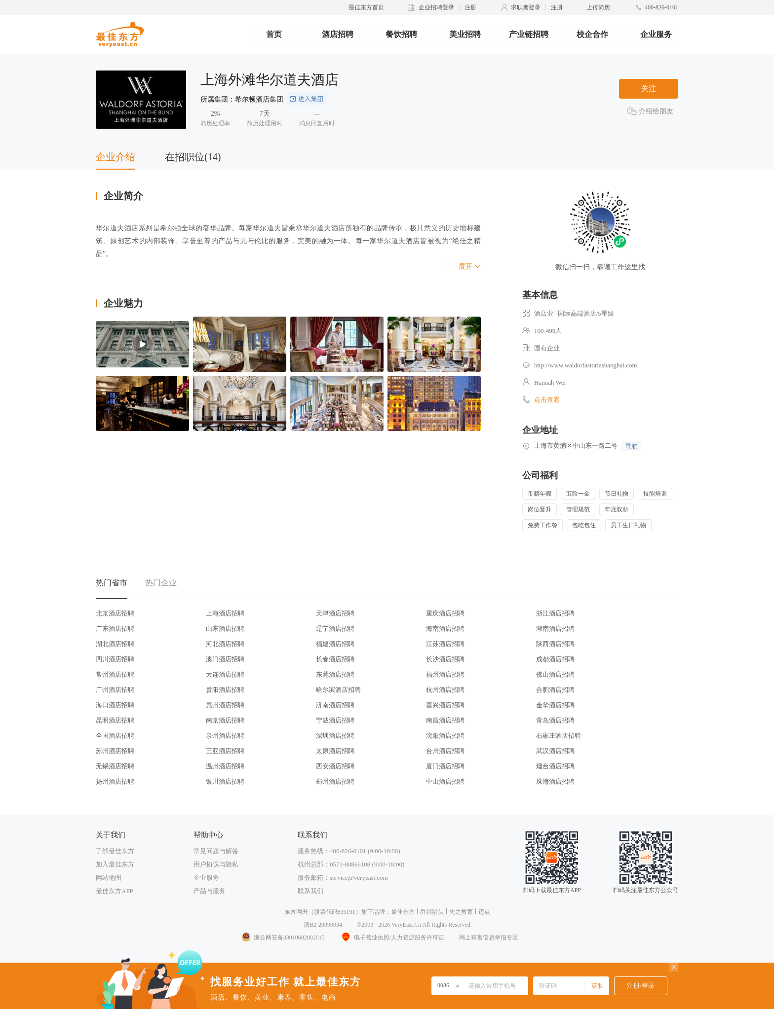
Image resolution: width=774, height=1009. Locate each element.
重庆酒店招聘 (445, 613)
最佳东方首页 (366, 7)
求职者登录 (526, 7)
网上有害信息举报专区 (488, 937)
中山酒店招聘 (445, 781)
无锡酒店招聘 (115, 766)
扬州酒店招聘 (115, 781)
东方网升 (296, 911)
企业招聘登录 (436, 7)
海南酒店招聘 (445, 628)
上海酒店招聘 (225, 613)
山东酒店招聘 (225, 628)
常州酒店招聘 (115, 674)
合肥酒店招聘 (555, 689)
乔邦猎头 (432, 911)
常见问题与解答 (216, 851)
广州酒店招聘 (115, 689)
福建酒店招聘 (335, 644)
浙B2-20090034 (323, 924)
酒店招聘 (337, 34)
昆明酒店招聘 (115, 720)
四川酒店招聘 (115, 659)
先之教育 (461, 911)
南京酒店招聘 (225, 720)
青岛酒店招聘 (555, 720)
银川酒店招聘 (225, 781)
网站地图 (108, 877)
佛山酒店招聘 (555, 674)
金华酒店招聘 (555, 705)
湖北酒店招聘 (115, 644)
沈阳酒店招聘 (445, 735)
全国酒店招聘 (115, 735)
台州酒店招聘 (445, 751)
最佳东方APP (114, 891)
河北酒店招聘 (225, 644)
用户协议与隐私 (216, 864)
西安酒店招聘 (335, 766)
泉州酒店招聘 (225, 735)
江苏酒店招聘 (445, 644)
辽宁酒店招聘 (335, 628)
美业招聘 (465, 34)
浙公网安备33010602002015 (283, 937)
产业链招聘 (528, 34)
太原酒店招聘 (335, 751)
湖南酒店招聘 (555, 628)
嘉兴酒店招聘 (445, 705)
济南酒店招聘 (335, 705)
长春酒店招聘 (335, 659)
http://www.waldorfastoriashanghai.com (585, 365)
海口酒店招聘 (115, 705)
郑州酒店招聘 (335, 781)
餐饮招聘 (401, 34)
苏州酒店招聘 (115, 751)
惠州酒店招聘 (225, 705)
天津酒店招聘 (335, 613)
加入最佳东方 (115, 864)
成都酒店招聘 (555, 659)
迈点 (484, 911)
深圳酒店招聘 (335, 735)
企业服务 (656, 34)
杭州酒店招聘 (445, 689)
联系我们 (310, 891)
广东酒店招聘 (115, 628)
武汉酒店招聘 (555, 751)
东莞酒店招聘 (335, 674)
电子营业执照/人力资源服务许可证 (392, 937)
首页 (274, 34)
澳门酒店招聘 (225, 659)
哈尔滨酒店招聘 (338, 689)
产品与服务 (210, 891)
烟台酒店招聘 (555, 766)
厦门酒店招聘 (445, 766)
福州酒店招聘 (445, 674)
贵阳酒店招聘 (225, 689)
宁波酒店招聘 (335, 720)
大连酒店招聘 (225, 674)
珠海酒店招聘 (555, 781)
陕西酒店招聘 (555, 644)
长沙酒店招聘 (445, 659)
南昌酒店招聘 (445, 720)
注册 (470, 7)
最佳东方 (403, 911)
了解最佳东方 (115, 851)
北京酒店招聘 (115, 613)
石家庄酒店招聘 (558, 735)
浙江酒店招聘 (555, 613)
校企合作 (592, 34)
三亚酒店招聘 (225, 751)
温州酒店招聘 (225, 766)
